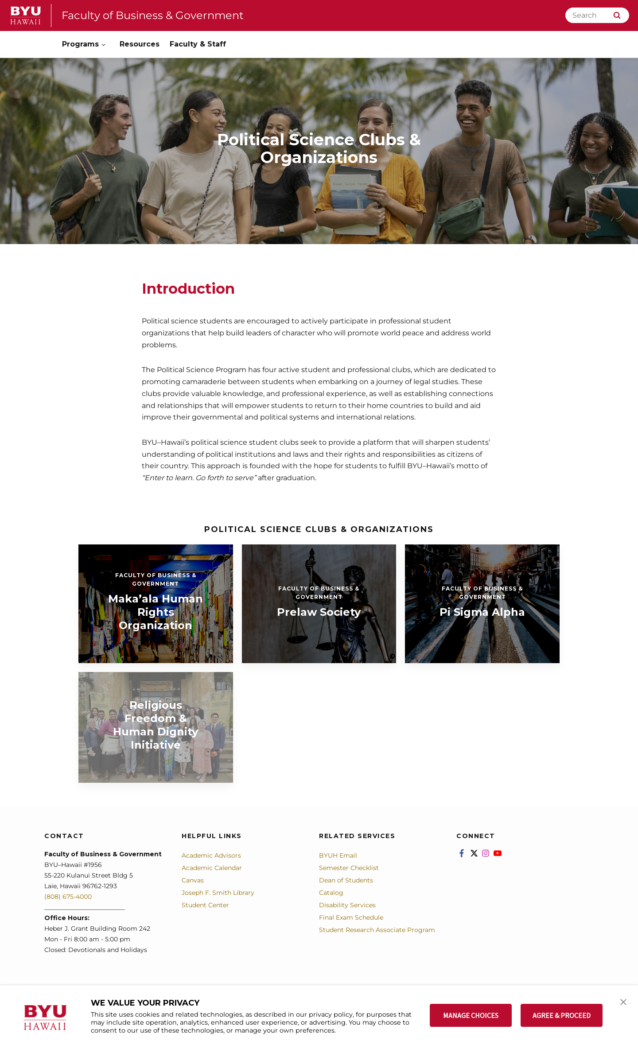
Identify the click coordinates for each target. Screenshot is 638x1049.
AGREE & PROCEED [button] (562, 1015)
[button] (623, 1001)
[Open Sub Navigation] (104, 44)
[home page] (25, 15)
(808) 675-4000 (68, 897)
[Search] (597, 15)
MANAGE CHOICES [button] (470, 1015)
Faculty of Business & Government (153, 15)
